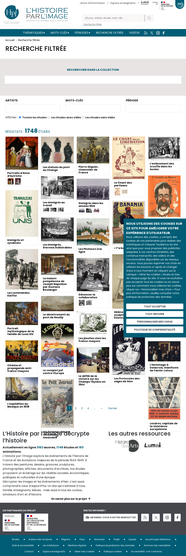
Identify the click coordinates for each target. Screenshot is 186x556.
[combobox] (32, 108)
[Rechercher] (114, 18)
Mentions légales (77, 545)
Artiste (11, 100)
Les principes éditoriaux (158, 539)
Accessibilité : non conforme (146, 551)
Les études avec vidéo (66, 117)
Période (132, 100)
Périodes (81, 33)
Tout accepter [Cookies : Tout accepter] (155, 306)
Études (15, 539)
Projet (116, 539)
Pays (82, 539)
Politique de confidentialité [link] (154, 329)
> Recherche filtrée (92, 24)
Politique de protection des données (115, 545)
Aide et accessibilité (23, 545)
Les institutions (51, 545)
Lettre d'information (92, 3)
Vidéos (134, 33)
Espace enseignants (122, 3)
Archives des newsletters (157, 545)
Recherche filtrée (110, 33)
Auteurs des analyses (40, 539)
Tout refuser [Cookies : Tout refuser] (154, 314)
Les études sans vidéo (100, 117)
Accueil (9, 40)
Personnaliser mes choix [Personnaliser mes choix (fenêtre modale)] (155, 321)
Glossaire (99, 539)
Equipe (132, 539)
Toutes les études (34, 117)
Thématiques (33, 33)
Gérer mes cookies (84, 551)
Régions (65, 539)
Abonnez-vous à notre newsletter (111, 517)
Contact (29, 551)
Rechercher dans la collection (93, 70)
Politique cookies (113, 551)
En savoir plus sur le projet (69, 499)
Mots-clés (59, 33)
